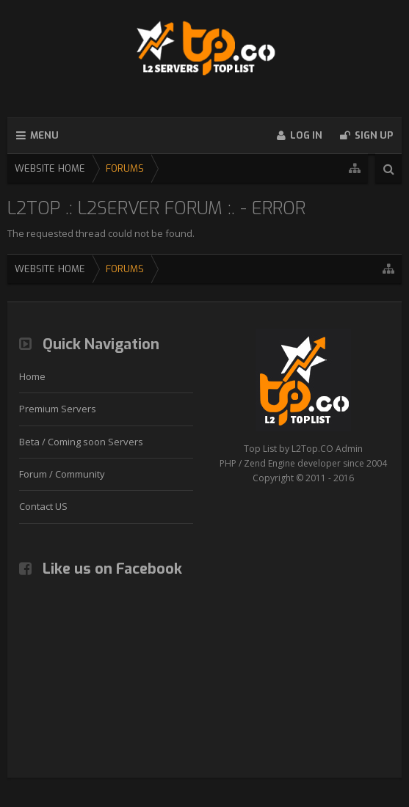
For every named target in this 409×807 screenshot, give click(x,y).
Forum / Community (62, 474)
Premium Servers (57, 408)
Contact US (43, 506)
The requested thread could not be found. (101, 233)
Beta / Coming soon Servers (81, 441)
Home (32, 376)
